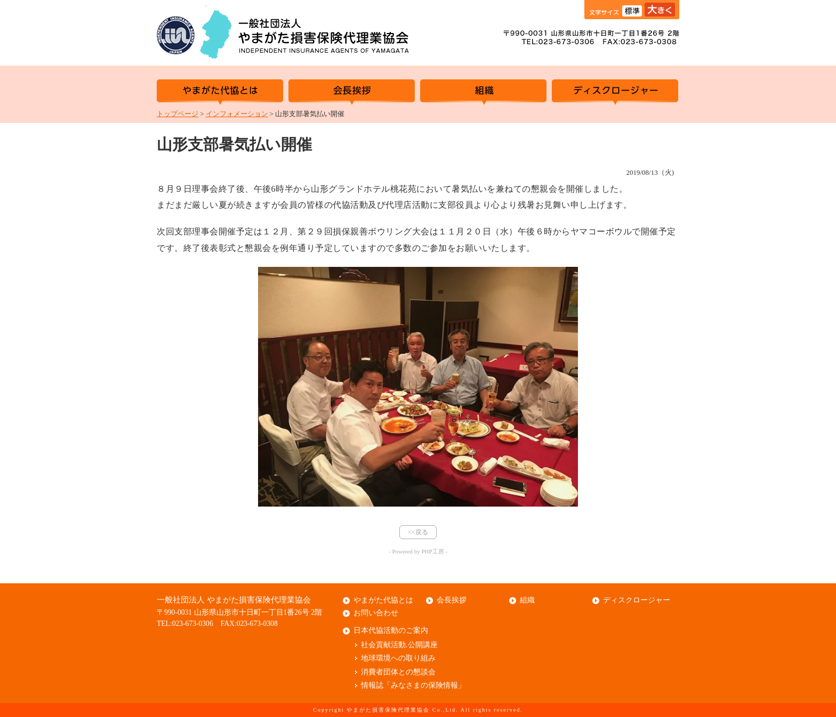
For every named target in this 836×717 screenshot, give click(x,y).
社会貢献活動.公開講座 (399, 645)
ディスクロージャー (615, 92)
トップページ (177, 114)
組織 (483, 92)
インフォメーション (237, 114)
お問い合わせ (375, 613)
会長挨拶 (351, 92)
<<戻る (418, 532)
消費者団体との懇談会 (398, 672)
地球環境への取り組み (398, 658)
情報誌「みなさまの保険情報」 (413, 685)
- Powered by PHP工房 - (418, 551)
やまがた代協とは (220, 92)
